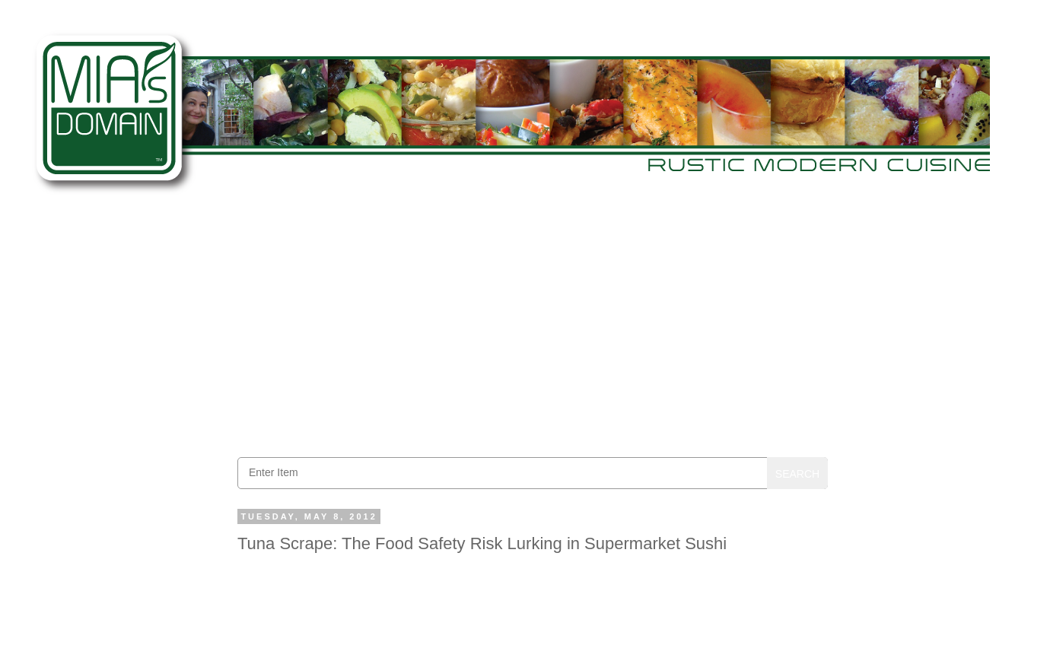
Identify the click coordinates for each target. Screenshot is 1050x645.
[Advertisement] (532, 327)
